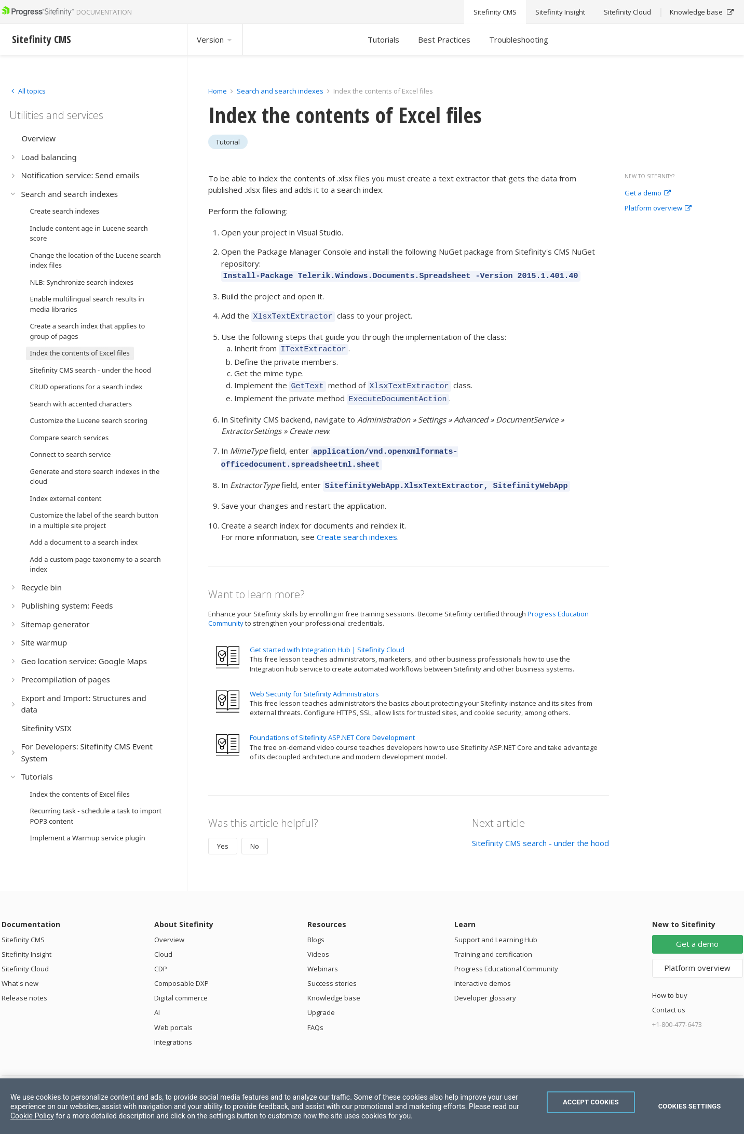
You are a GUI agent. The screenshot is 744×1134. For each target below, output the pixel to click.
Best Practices (444, 39)
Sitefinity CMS (23, 927)
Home (217, 91)
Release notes (24, 985)
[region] (372, 1106)
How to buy (669, 982)
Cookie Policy (32, 1116)
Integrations (173, 1029)
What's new (20, 970)
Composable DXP (181, 970)
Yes (222, 833)
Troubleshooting (518, 39)
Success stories (332, 970)
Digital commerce (181, 985)
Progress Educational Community (506, 956)
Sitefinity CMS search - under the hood (540, 830)
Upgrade (321, 1000)
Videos (318, 941)
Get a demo (648, 193)
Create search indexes (357, 524)
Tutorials (383, 39)
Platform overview (658, 208)
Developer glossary (485, 985)
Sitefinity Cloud (25, 956)
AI (157, 1000)
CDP (160, 956)
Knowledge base (333, 985)
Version (215, 39)
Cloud (163, 941)
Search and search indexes (280, 91)
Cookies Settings (689, 1106)
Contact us (668, 997)
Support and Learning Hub (495, 927)
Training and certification (493, 941)
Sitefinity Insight (26, 941)
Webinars (322, 956)
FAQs (315, 1015)
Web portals (173, 1015)
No (254, 833)
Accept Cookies (591, 1102)
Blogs (315, 927)
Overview (169, 927)
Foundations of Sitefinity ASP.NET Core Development (332, 725)
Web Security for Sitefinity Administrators (314, 681)
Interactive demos (482, 970)
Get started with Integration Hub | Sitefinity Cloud (327, 637)
